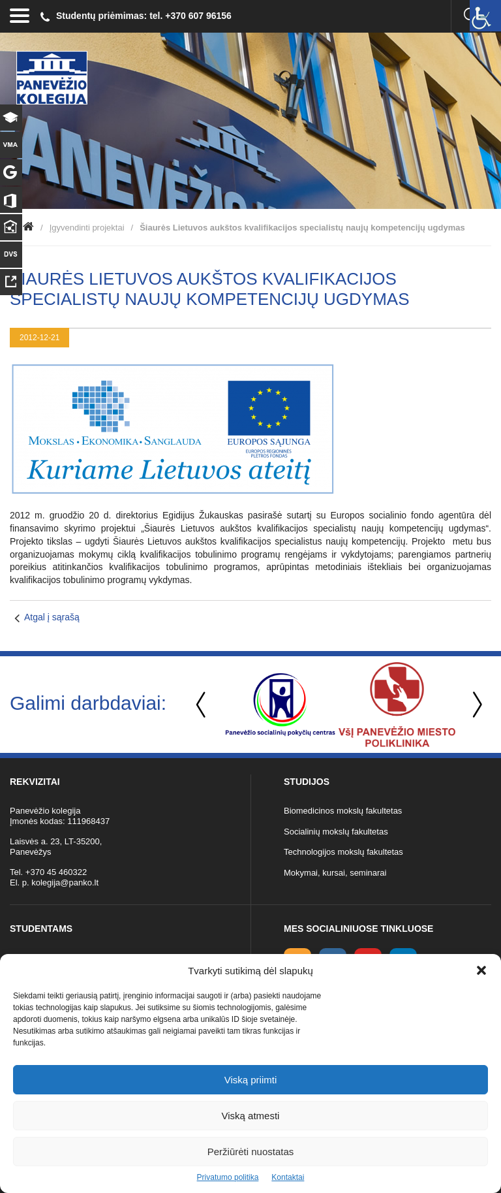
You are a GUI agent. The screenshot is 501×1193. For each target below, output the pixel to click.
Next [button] (475, 705)
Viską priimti (250, 1079)
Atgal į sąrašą (52, 617)
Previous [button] (202, 705)
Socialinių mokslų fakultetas (336, 831)
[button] (481, 970)
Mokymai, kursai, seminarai (335, 873)
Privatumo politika (228, 1177)
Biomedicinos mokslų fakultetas (343, 811)
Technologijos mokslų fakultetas (343, 852)
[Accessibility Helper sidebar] (485, 15)
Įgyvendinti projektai (87, 227)
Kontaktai (287, 1177)
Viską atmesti (251, 1115)
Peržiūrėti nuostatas (250, 1151)
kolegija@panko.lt (65, 882)
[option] (280, 704)
